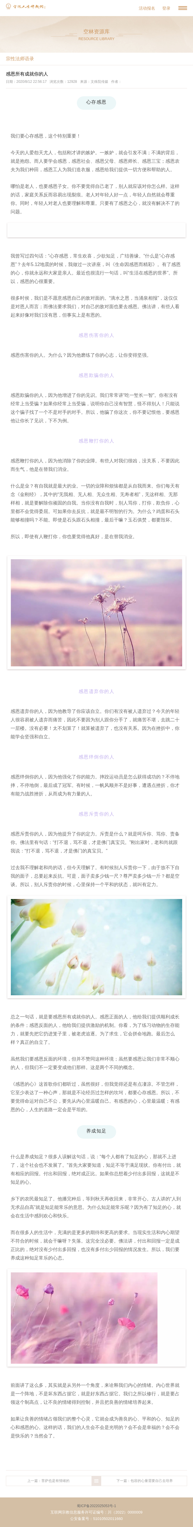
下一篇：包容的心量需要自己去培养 (144, 1481)
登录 (166, 8)
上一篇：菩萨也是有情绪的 (48, 1481)
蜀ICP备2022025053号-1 (96, 1506)
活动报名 (147, 8)
